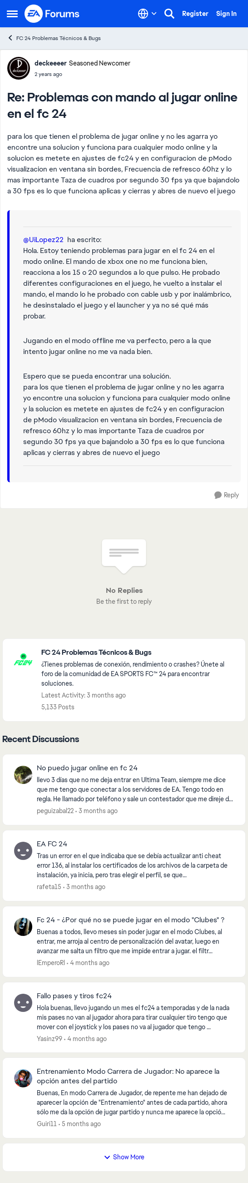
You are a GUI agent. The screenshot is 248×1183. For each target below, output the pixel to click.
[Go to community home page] (52, 14)
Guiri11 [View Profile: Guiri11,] (47, 1124)
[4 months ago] (88, 963)
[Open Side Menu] (12, 13)
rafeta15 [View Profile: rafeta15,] (49, 887)
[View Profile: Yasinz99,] (23, 1003)
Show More (124, 1157)
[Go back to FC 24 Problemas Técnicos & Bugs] (138, 652)
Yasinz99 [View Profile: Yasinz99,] (49, 1038)
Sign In (226, 14)
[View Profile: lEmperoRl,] (23, 927)
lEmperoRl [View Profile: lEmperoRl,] (51, 963)
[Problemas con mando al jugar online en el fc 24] (82, 74)
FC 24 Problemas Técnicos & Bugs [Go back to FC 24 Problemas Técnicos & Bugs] (54, 38)
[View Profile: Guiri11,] (23, 1078)
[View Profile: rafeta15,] (23, 851)
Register (195, 14)
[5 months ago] (80, 1124)
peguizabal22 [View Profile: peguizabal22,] (55, 811)
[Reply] (227, 495)
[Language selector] (147, 14)
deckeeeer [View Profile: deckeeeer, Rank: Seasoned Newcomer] (51, 63)
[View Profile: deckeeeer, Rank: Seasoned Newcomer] (18, 68)
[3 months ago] (96, 811)
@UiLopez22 (43, 239)
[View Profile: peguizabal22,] (23, 775)
